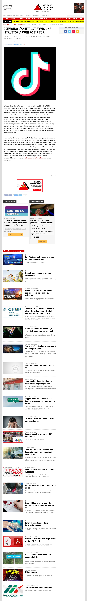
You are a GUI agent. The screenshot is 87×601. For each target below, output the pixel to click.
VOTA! (42, 241)
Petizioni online (9, 201)
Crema (28, 19)
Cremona (12, 19)
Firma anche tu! (16, 235)
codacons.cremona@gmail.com (34, 158)
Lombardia (43, 19)
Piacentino (35, 19)
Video (75, 19)
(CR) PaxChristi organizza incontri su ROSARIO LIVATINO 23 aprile (61, 21)
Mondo (62, 19)
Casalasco (20, 19)
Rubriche (69, 19)
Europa (56, 19)
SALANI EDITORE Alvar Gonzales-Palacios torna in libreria (31, 21)
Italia (50, 19)
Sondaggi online (37, 201)
